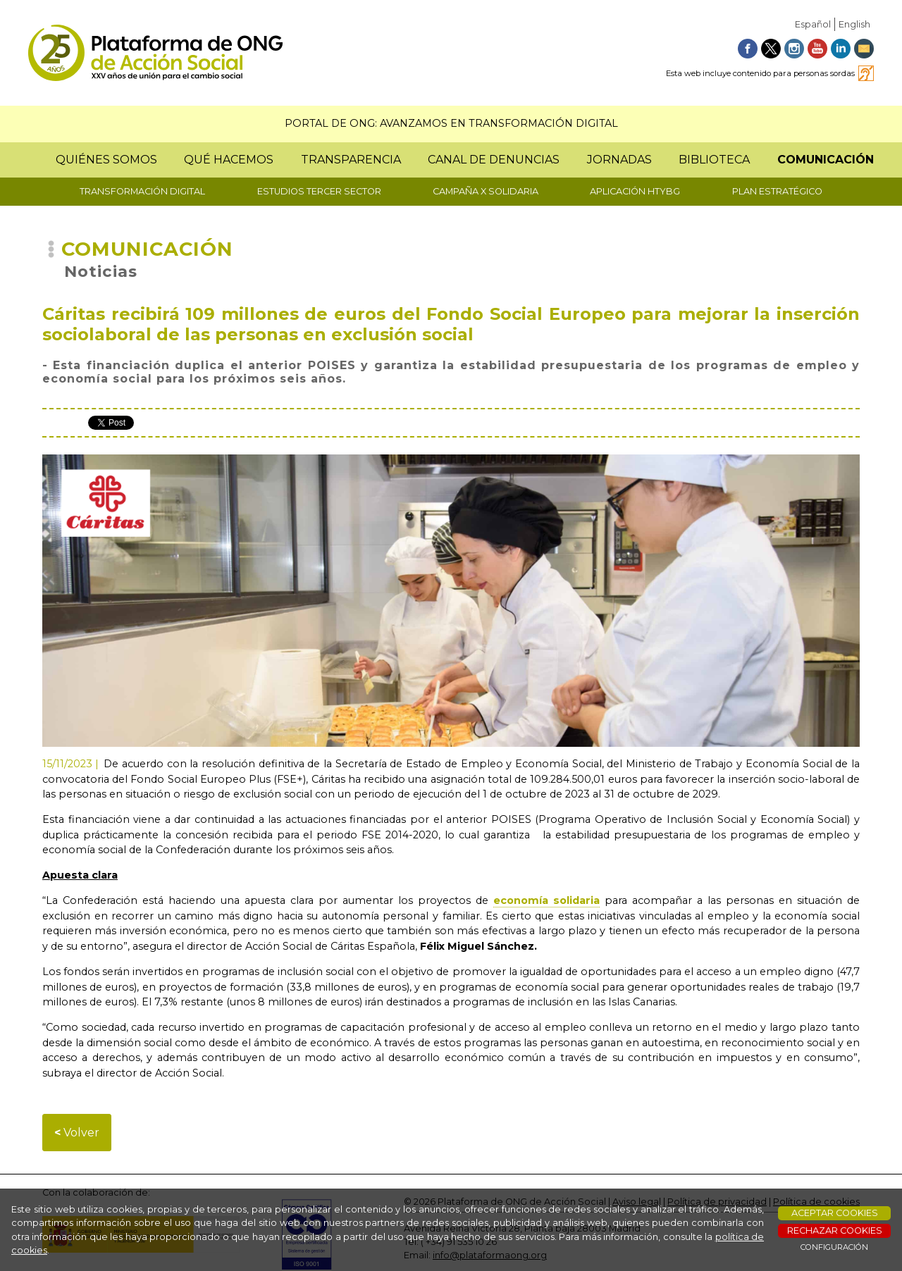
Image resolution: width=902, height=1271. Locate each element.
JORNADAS (619, 159)
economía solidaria (546, 900)
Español (813, 24)
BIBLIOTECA (714, 159)
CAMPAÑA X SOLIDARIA (485, 191)
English (854, 24)
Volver (76, 1132)
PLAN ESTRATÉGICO (777, 191)
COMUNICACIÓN (825, 159)
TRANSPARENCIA (351, 159)
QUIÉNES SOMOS (106, 159)
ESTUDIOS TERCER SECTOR (319, 191)
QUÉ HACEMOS (228, 159)
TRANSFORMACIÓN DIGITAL (142, 191)
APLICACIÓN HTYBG (635, 191)
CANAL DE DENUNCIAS (494, 159)
